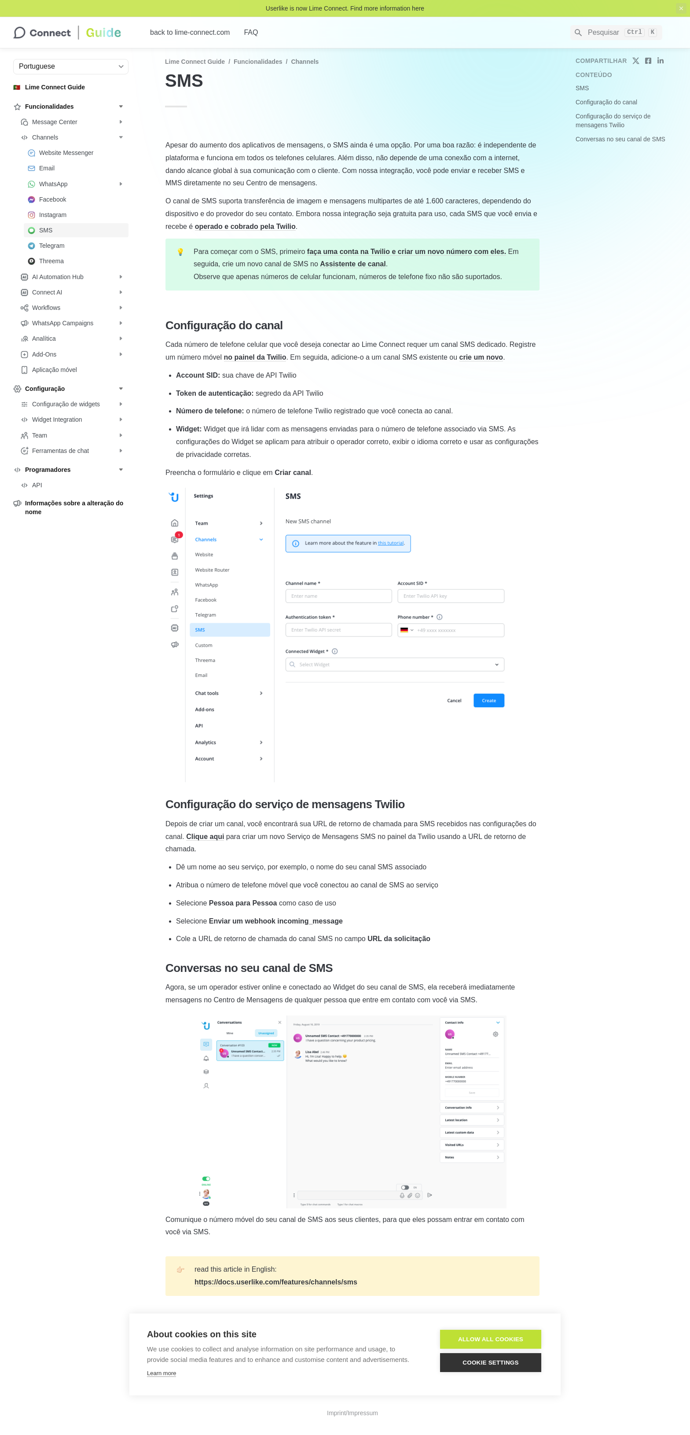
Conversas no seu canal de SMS (620, 139)
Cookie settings (490, 1362)
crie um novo (481, 357)
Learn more (161, 1373)
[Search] (616, 32)
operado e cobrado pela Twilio (245, 226)
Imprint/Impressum (352, 1413)
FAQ (251, 32)
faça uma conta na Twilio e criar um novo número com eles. (406, 251)
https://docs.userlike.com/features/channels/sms (276, 1282)
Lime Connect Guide (195, 61)
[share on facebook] (648, 60)
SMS (582, 88)
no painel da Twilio (255, 357)
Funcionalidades (258, 61)
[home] (74, 33)
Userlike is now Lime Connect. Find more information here (345, 8)
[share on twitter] (635, 60)
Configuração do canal (606, 102)
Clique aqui (205, 836)
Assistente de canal (352, 264)
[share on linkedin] (660, 60)
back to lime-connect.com (190, 32)
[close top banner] (681, 8)
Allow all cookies (490, 1339)
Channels (305, 61)
